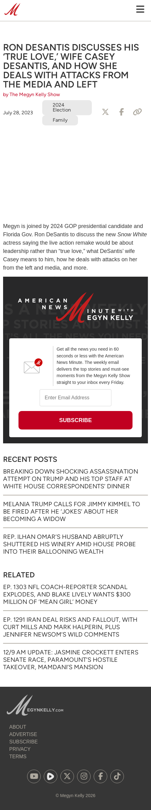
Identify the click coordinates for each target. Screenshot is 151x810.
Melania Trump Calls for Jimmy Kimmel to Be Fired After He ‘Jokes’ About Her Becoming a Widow (71, 511)
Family (60, 120)
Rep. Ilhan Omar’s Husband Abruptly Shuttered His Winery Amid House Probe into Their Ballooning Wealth (69, 544)
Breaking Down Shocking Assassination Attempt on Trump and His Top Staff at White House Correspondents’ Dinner (70, 479)
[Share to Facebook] (121, 112)
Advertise (23, 734)
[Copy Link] (137, 112)
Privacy (20, 749)
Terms (18, 756)
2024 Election (62, 107)
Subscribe (23, 741)
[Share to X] (105, 112)
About (17, 727)
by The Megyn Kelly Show (31, 94)
